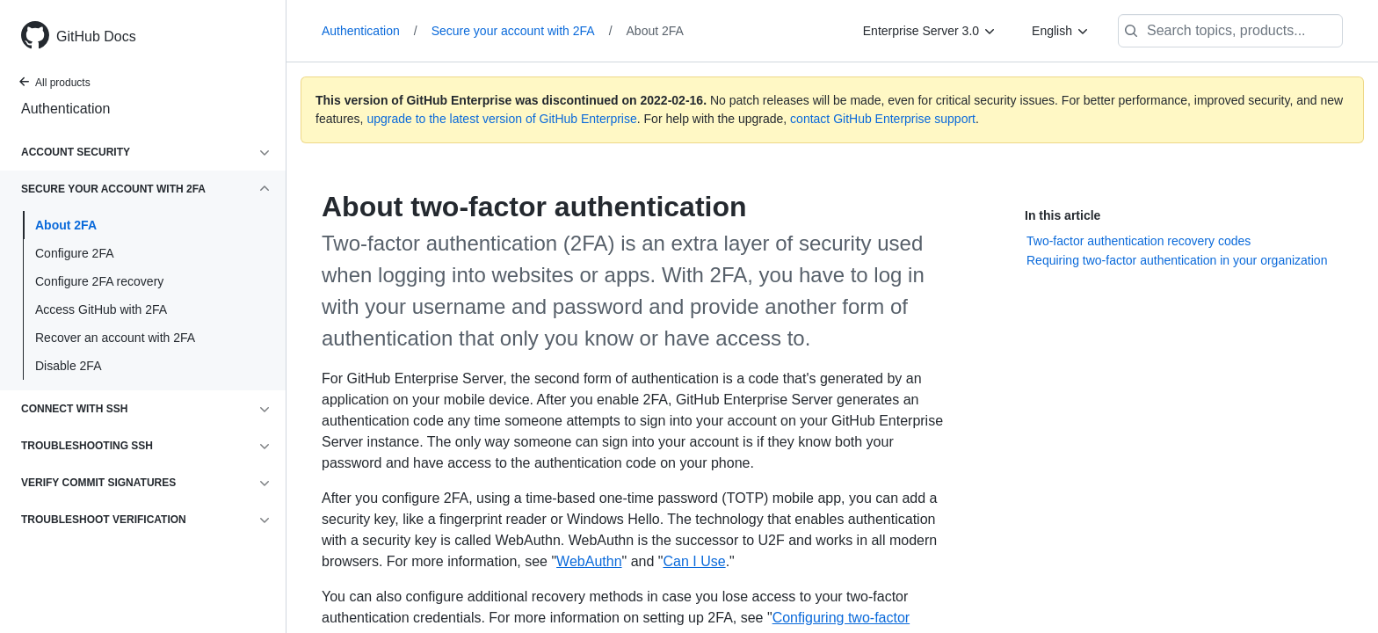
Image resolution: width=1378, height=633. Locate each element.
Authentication (65, 108)
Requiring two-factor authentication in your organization (1176, 260)
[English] (1061, 31)
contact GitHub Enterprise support (882, 119)
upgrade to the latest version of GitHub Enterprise (501, 119)
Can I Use (694, 561)
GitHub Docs (96, 36)
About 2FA (66, 225)
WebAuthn (588, 561)
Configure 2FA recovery (99, 281)
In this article (1062, 215)
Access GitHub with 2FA (101, 309)
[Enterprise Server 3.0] (930, 31)
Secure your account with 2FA (522, 31)
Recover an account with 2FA (115, 338)
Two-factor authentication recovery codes (1138, 241)
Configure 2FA (74, 253)
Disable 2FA (68, 366)
